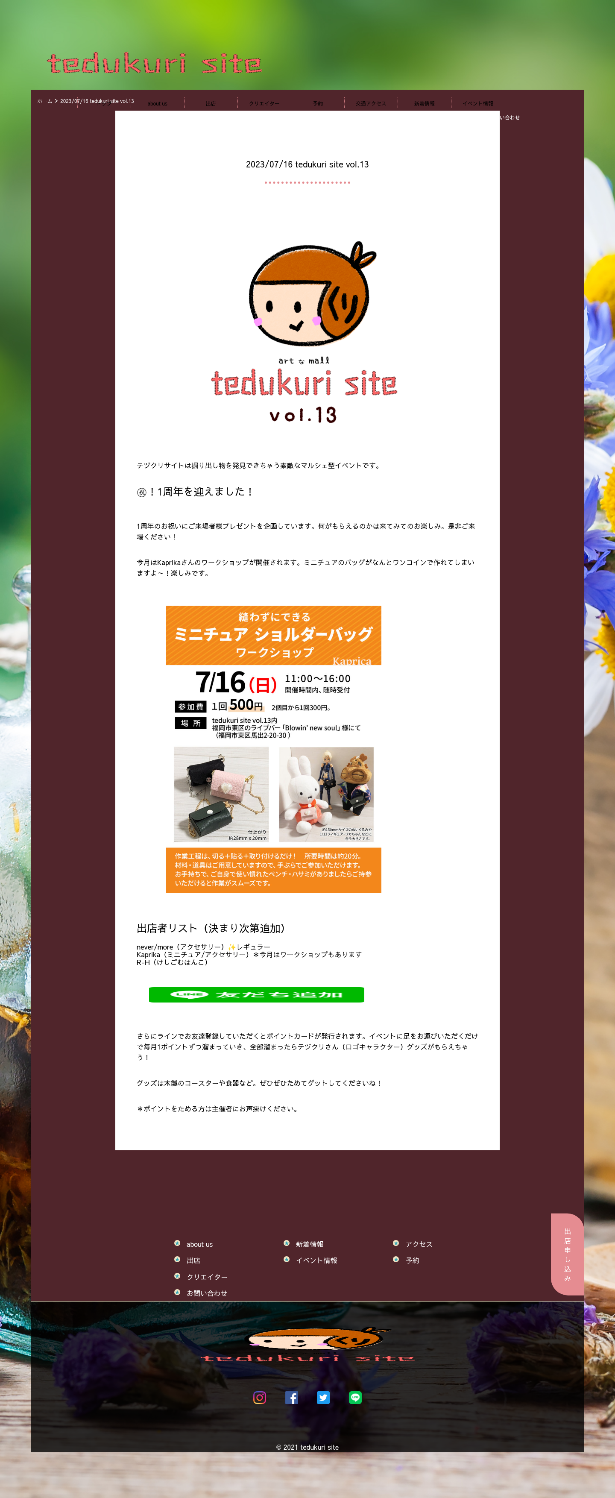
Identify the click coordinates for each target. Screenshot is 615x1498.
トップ (104, 103)
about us (157, 103)
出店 (211, 103)
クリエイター (264, 103)
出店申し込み (567, 1254)
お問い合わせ (207, 1293)
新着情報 (424, 103)
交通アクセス (371, 103)
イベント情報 (478, 103)
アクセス (419, 1244)
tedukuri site (319, 1446)
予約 (318, 103)
